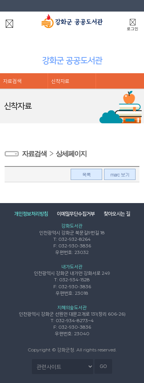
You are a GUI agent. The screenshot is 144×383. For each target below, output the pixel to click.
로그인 (132, 24)
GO (103, 366)
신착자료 (60, 81)
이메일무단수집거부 (76, 213)
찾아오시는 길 (117, 213)
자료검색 (12, 81)
